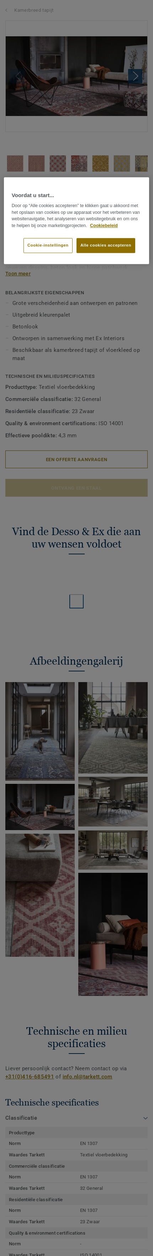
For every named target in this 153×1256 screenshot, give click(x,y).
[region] (76, 220)
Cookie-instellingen (48, 245)
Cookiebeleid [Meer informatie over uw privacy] (104, 225)
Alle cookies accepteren (105, 245)
